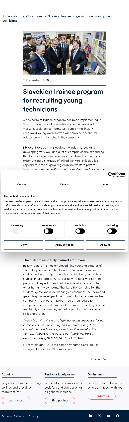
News (40, 16)
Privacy (33, 416)
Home (6, 16)
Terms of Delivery (13, 416)
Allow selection (64, 244)
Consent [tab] (22, 184)
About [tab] (106, 184)
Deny (24, 244)
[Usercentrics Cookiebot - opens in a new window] (110, 174)
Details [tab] (64, 184)
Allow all (105, 244)
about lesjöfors (23, 16)
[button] (102, 396)
